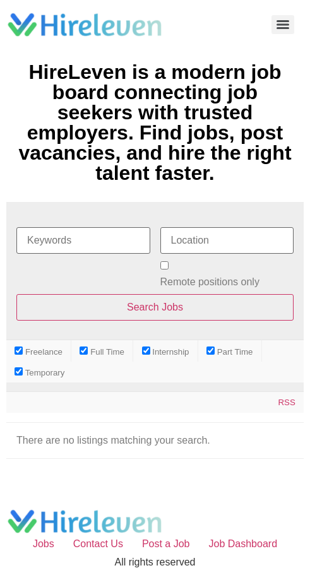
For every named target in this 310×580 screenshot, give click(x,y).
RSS (286, 402)
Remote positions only (209, 282)
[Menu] (282, 24)
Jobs (43, 543)
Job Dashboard (243, 543)
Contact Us (98, 543)
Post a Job (166, 543)
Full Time (102, 351)
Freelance (39, 351)
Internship (165, 351)
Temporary (39, 372)
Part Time (229, 351)
